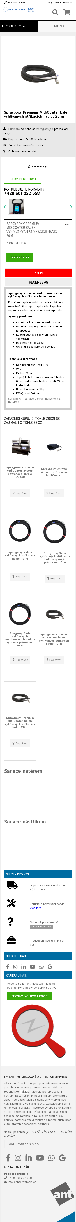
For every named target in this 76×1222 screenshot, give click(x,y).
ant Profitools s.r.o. (24, 1144)
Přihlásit (67, 2)
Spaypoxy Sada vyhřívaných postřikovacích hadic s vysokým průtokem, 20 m (20, 639)
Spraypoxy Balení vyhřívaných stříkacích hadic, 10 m (20, 555)
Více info (35, 908)
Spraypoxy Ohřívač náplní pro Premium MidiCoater (54, 472)
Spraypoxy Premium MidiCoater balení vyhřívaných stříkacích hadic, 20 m (20, 722)
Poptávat (20, 493)
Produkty (13, 26)
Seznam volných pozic (29, 996)
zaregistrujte (44, 129)
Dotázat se (20, 258)
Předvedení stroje (23, 179)
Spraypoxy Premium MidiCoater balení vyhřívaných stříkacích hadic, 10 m (54, 639)
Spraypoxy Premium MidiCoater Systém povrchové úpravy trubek (20, 472)
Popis (38, 273)
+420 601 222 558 (22, 194)
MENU (62, 26)
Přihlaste (14, 129)
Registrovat (54, 2)
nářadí (24, 1092)
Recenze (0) (38, 167)
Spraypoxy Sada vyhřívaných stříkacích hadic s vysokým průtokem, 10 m (55, 557)
